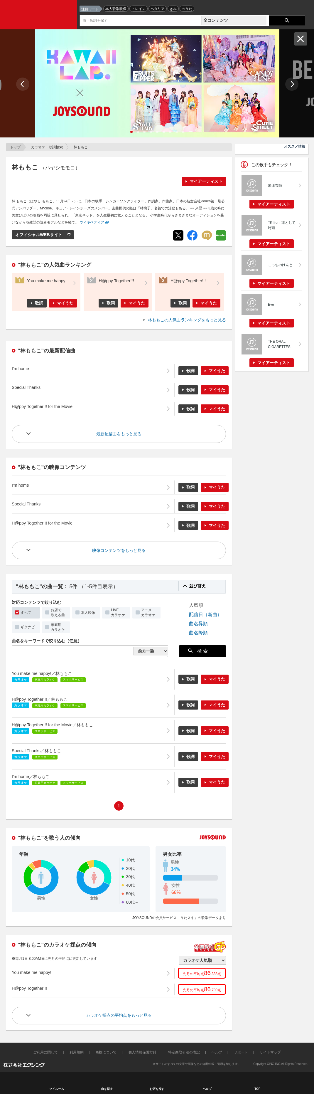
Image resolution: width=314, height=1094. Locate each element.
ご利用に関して (45, 1052)
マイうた (65, 303)
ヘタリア (158, 9)
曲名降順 (198, 632)
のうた (187, 9)
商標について (106, 1052)
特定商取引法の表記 (184, 1052)
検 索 (198, 650)
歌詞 (39, 303)
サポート (241, 1052)
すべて (26, 613)
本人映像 (88, 613)
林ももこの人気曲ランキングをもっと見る (187, 319)
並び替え (197, 586)
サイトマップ (270, 1052)
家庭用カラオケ (58, 627)
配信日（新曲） (205, 614)
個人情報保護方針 (142, 1052)
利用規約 (77, 1052)
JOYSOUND (50, 14)
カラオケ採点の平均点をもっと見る (119, 1015)
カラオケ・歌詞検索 (47, 147)
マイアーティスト (206, 181)
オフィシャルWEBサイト (39, 234)
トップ (15, 147)
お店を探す (157, 1088)
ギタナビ (28, 627)
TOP (257, 1088)
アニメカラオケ (148, 612)
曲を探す (107, 1088)
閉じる (300, 39)
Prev (22, 84)
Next (291, 84)
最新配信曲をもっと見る (118, 433)
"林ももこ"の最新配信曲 (46, 351)
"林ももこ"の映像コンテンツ (52, 467)
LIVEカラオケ (118, 612)
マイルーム (56, 1088)
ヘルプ (217, 1052)
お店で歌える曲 (58, 612)
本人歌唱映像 (115, 9)
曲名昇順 (198, 623)
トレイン (138, 9)
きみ (173, 9)
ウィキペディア (92, 222)
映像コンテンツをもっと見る (119, 550)
